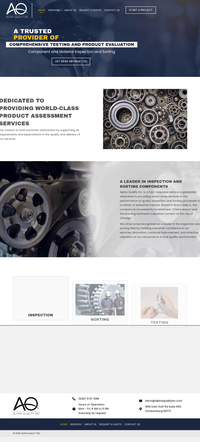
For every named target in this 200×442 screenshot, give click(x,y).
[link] (41, 11)
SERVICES (75, 424)
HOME (63, 424)
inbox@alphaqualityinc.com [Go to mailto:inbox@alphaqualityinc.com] (163, 401)
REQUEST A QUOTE (110, 424)
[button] (141, 10)
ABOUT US (90, 424)
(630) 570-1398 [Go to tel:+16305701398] (88, 398)
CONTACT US (132, 424)
